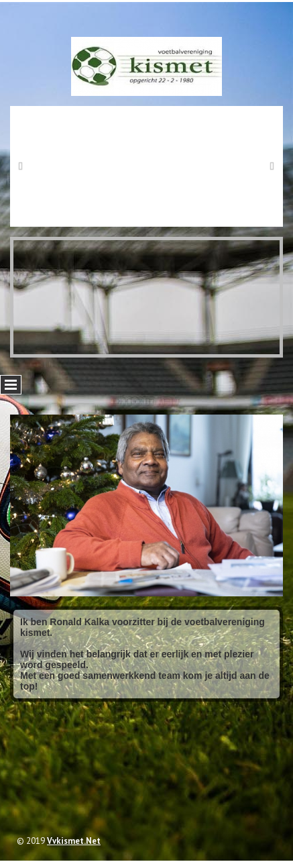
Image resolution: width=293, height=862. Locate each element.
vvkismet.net (74, 841)
